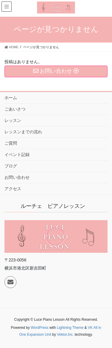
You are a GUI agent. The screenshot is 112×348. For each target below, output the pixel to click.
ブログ (10, 166)
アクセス (12, 188)
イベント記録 (17, 154)
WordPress (39, 328)
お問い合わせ (17, 177)
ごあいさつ (14, 109)
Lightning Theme (70, 328)
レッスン (12, 120)
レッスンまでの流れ (23, 131)
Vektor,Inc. (65, 334)
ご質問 (10, 143)
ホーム (10, 97)
